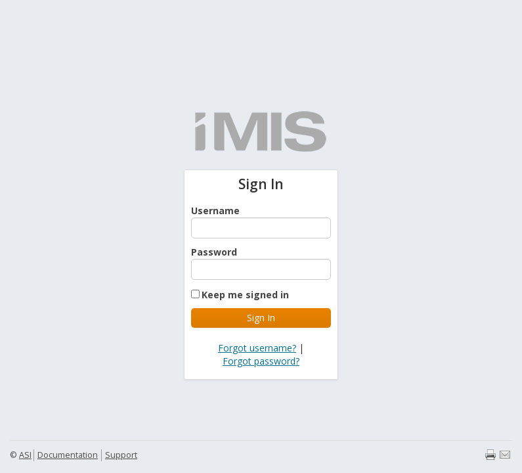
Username (215, 210)
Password (214, 252)
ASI (25, 455)
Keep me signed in (245, 294)
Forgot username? (257, 348)
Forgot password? (261, 361)
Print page (490, 454)
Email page (505, 454)
